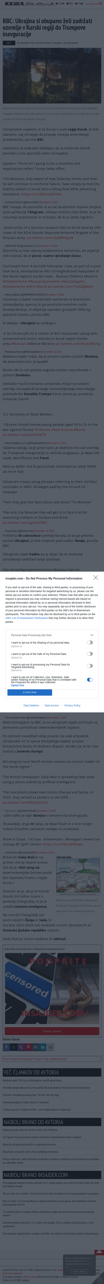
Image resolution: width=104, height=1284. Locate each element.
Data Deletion (31, 705)
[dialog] (52, 642)
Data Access (52, 705)
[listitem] (52, 635)
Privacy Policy (72, 705)
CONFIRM (30, 692)
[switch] (90, 642)
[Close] (96, 578)
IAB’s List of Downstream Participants (26, 618)
